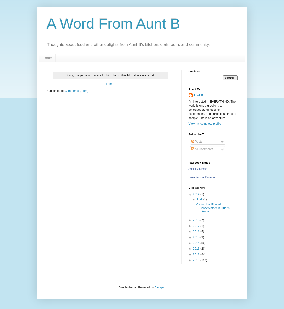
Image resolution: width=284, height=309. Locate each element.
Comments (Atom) (76, 91)
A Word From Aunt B (113, 23)
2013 (196, 248)
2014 (196, 243)
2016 (196, 231)
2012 (196, 254)
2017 (196, 226)
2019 (196, 194)
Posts (196, 141)
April (199, 199)
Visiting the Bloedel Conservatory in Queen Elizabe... (212, 208)
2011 (196, 260)
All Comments (202, 149)
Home (47, 58)
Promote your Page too (202, 177)
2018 (196, 220)
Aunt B (198, 95)
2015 (196, 237)
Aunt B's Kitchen (198, 168)
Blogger (160, 287)
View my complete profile (205, 123)
